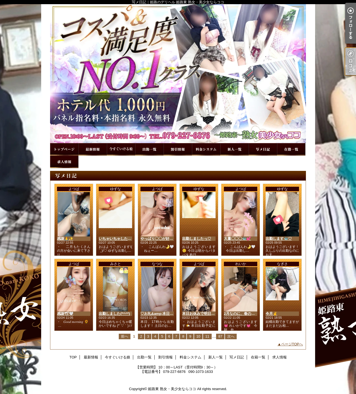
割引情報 (178, 149)
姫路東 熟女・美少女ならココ (172, 389)
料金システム (206, 149)
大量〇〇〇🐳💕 (237, 238)
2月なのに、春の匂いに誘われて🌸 (252, 313)
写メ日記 (263, 149)
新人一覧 (234, 149)
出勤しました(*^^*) (114, 313)
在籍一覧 (291, 149)
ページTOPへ (292, 344)
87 (220, 336)
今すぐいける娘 (121, 149)
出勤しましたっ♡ (196, 238)
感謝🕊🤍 (65, 313)
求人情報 (64, 162)
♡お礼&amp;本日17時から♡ (164, 313)
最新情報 (92, 149)
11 (207, 336)
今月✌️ (271, 313)
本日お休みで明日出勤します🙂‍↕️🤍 (210, 313)
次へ (230, 336)
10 (198, 336)
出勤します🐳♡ (279, 238)
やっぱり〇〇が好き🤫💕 (161, 238)
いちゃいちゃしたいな (117, 238)
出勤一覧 (149, 149)
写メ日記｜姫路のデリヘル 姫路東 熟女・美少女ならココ (178, 73)
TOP (64, 149)
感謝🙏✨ (65, 238)
